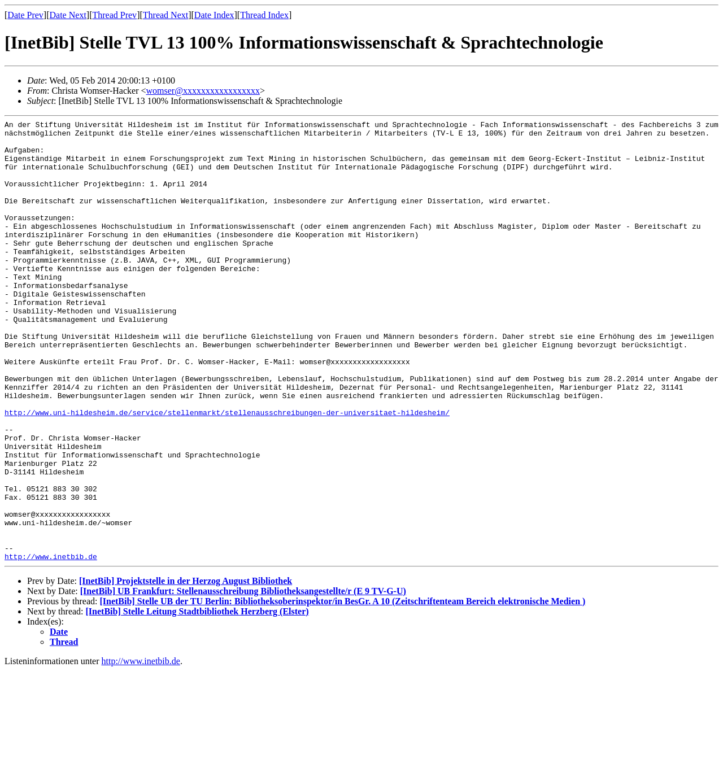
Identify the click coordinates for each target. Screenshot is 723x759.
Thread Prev (114, 15)
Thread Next (165, 15)
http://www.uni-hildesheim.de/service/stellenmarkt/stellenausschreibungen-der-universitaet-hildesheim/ (227, 471)
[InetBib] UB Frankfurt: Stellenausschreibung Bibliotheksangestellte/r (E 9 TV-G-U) (243, 679)
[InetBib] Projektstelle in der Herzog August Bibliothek (185, 669)
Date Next (68, 15)
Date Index (214, 15)
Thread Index (264, 15)
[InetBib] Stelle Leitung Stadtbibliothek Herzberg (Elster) (197, 699)
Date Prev (25, 15)
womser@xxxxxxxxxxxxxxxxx (202, 90)
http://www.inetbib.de (51, 644)
